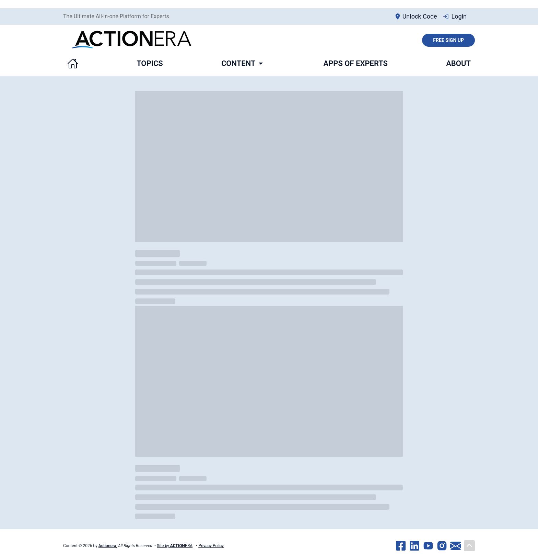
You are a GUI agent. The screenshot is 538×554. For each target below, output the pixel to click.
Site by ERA (174, 545)
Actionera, (107, 545)
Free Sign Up (448, 40)
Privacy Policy (211, 545)
